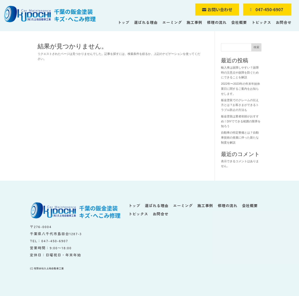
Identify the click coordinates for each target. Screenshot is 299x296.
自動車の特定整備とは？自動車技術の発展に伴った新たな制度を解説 (240, 137)
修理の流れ (217, 22)
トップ (123, 22)
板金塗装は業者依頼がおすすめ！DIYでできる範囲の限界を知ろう (241, 121)
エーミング (172, 22)
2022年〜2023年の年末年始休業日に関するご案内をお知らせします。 (240, 88)
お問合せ (284, 22)
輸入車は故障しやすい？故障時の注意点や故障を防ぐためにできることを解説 (240, 72)
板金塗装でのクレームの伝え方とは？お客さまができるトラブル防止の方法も (240, 105)
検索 (256, 47)
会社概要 (239, 22)
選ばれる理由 (146, 22)
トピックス (261, 22)
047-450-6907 (269, 9)
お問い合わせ (219, 9)
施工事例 (194, 22)
